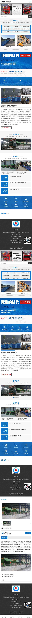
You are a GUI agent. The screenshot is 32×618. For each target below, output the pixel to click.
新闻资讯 (20, 616)
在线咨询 (28, 533)
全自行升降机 (16, 31)
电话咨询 (28, 616)
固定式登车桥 (16, 29)
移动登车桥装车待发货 (9, 574)
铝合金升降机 (6, 31)
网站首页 (4, 616)
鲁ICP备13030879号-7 (18, 248)
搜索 (30, 16)
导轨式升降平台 (25, 26)
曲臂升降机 (25, 31)
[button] (4, 49)
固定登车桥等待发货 (9, 576)
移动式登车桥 (6, 29)
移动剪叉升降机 (25, 29)
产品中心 (12, 616)
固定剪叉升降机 (6, 26)
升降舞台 (16, 26)
